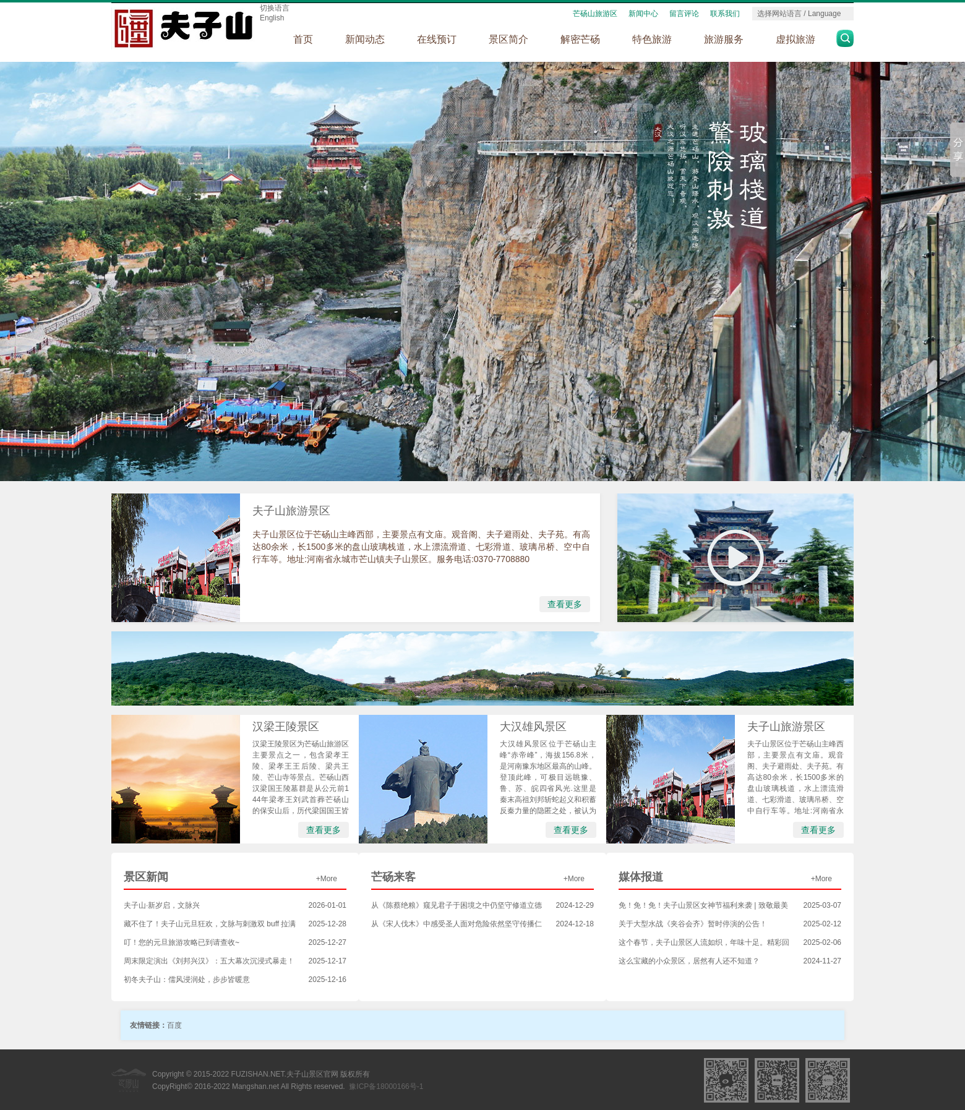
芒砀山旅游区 (595, 13)
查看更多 (564, 604)
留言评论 (684, 13)
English (272, 18)
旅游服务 (724, 39)
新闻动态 (365, 39)
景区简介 (508, 39)
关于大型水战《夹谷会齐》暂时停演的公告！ (693, 924)
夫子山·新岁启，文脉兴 (162, 905)
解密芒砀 (580, 39)
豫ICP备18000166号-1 (386, 1086)
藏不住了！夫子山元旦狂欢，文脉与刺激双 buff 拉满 (210, 924)
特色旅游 (652, 39)
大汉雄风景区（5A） (533, 729)
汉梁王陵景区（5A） (285, 729)
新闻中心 (643, 13)
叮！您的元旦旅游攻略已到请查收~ (181, 942)
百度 (174, 1025)
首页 (303, 39)
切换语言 (275, 8)
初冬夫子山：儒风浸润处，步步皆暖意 (187, 979)
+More (326, 878)
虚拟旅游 (795, 39)
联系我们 (725, 13)
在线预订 (437, 39)
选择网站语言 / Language (799, 13)
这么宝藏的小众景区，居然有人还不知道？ (689, 961)
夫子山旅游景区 (291, 511)
